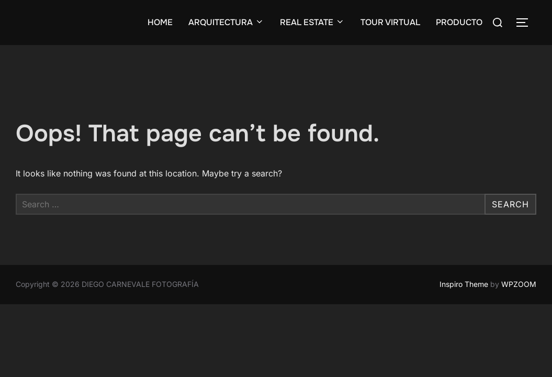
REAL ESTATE (312, 22)
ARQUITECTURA (226, 22)
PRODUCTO (459, 22)
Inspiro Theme (464, 284)
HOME (160, 22)
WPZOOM (518, 284)
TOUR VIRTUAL (390, 22)
